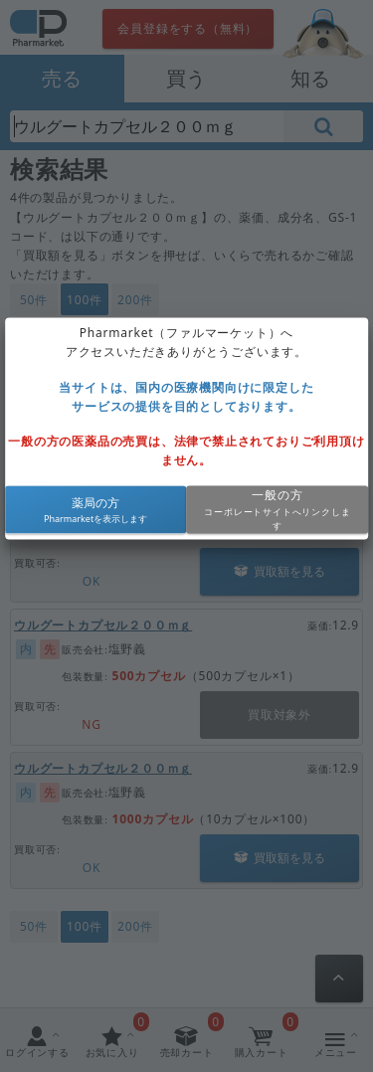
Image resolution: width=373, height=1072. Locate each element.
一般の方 (277, 495)
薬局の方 (95, 502)
